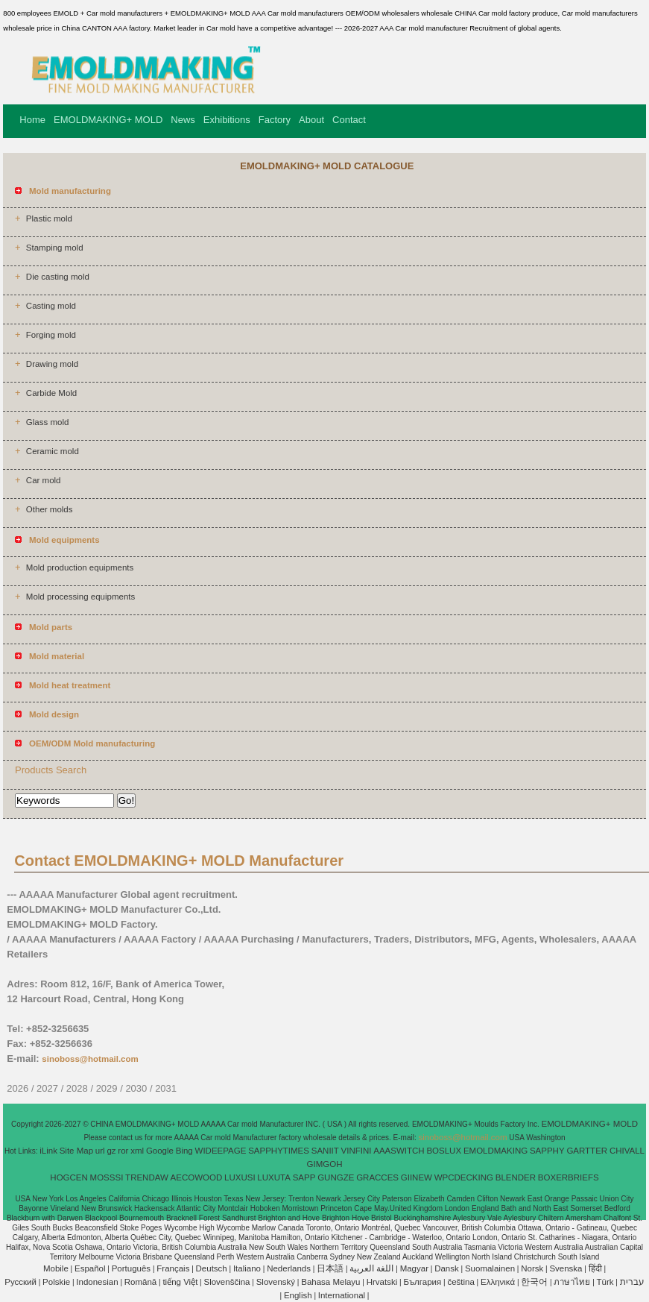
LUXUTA (274, 1177)
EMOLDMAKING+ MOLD (108, 119)
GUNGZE (335, 1177)
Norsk (532, 1268)
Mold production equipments (79, 567)
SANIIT (325, 1150)
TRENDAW (146, 1177)
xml (137, 1150)
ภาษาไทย (572, 1281)
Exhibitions (226, 119)
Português (131, 1268)
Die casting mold (57, 276)
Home (32, 119)
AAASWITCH (398, 1150)
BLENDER (516, 1177)
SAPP (304, 1177)
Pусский (20, 1281)
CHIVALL (627, 1150)
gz (111, 1150)
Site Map (76, 1150)
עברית (632, 1281)
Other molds (49, 509)
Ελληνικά (498, 1281)
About (311, 119)
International (341, 1295)
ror (123, 1150)
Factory (275, 119)
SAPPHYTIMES (278, 1150)
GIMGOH (325, 1164)
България (422, 1281)
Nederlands (289, 1268)
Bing (184, 1150)
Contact (349, 119)
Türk (605, 1281)
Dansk (446, 1268)
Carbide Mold (51, 393)
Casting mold (51, 305)
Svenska (565, 1268)
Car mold (43, 480)
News (183, 119)
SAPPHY (547, 1150)
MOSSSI (107, 1177)
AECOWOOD (197, 1177)
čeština (460, 1281)
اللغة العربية (371, 1268)
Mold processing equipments (80, 596)
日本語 (330, 1268)
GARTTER (586, 1150)
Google (160, 1150)
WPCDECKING (463, 1177)
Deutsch (211, 1268)
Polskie (56, 1281)
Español (90, 1268)
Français (172, 1268)
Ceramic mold (52, 451)
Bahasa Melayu (330, 1281)
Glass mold (47, 422)
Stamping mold (54, 247)
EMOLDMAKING (495, 1150)
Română (140, 1281)
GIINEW (416, 1177)
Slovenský (275, 1281)
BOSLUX (443, 1150)
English (298, 1295)
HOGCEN (68, 1177)
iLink (48, 1150)
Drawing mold (52, 363)
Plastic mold (49, 218)
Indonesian (97, 1281)
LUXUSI (240, 1177)
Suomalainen (490, 1268)
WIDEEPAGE (221, 1150)
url (100, 1150)
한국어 (534, 1281)
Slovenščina (227, 1281)
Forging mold (51, 334)
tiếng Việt (179, 1281)
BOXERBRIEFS (568, 1177)
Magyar (414, 1268)
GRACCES (377, 1177)
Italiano (247, 1268)
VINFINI (356, 1150)
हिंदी (595, 1268)
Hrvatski (382, 1281)
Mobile (56, 1268)
